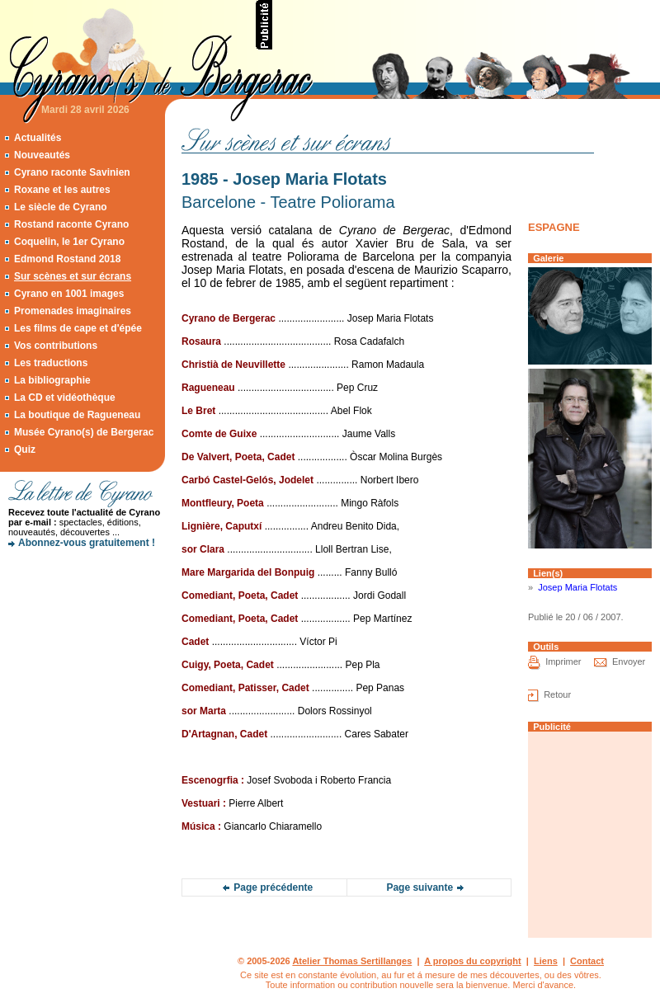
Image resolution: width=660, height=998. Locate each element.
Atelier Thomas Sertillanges (352, 961)
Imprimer (563, 662)
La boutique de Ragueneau (77, 415)
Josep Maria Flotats (577, 587)
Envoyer (628, 662)
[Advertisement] (82, 614)
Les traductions (50, 363)
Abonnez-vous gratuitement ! (86, 542)
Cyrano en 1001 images (69, 293)
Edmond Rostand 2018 (67, 259)
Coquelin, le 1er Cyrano (69, 241)
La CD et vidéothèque (65, 397)
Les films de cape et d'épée (78, 328)
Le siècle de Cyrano (60, 207)
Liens (546, 961)
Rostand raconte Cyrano (71, 224)
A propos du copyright (472, 961)
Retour (557, 695)
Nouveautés (42, 155)
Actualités (37, 138)
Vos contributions (55, 345)
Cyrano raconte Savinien (72, 172)
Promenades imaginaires (72, 311)
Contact (587, 961)
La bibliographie (52, 380)
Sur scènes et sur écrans (72, 276)
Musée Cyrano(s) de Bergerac (83, 432)
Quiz (24, 449)
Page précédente (273, 887)
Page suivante (419, 887)
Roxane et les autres (62, 189)
